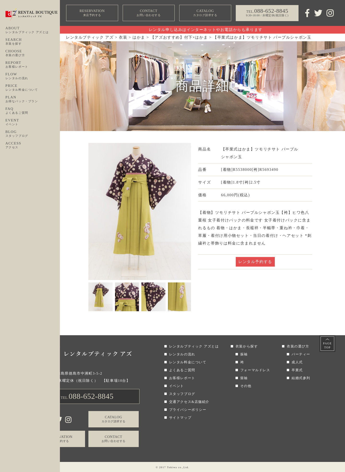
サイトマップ (180, 417)
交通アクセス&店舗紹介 (189, 402)
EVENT (33, 122)
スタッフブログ (182, 394)
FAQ (33, 111)
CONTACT (148, 13)
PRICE (33, 88)
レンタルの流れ (182, 354)
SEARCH (33, 42)
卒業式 (297, 370)
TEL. (87, 396)
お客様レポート (182, 378)
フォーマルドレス (255, 370)
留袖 (244, 378)
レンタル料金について (188, 362)
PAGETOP (327, 345)
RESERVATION (92, 13)
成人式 (297, 362)
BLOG (33, 134)
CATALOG (205, 13)
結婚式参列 (301, 378)
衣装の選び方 (298, 346)
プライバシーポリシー (188, 410)
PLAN (33, 99)
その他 (246, 386)
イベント (176, 386)
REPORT (33, 65)
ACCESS (33, 145)
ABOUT (33, 30)
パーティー (301, 354)
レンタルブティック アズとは (194, 346)
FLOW (33, 76)
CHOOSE (33, 53)
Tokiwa (172, 467)
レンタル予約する (255, 262)
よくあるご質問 (182, 370)
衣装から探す (247, 346)
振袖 (244, 354)
